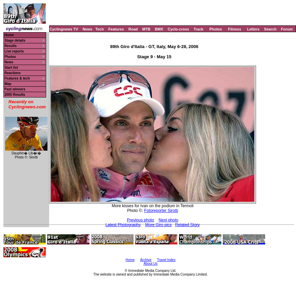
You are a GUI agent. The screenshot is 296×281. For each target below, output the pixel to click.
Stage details (14, 40)
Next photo (168, 220)
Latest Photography (123, 224)
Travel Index (166, 260)
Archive (145, 260)
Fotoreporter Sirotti (161, 210)
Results (10, 46)
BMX (159, 29)
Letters (253, 29)
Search (270, 29)
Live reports (14, 51)
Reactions (12, 73)
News (88, 29)
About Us (150, 263)
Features (116, 29)
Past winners (14, 89)
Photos (215, 29)
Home (9, 35)
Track (198, 29)
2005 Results (14, 94)
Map (7, 84)
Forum (287, 29)
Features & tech (17, 78)
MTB (146, 29)
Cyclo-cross (178, 29)
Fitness (234, 29)
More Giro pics (158, 224)
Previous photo (140, 220)
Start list (11, 67)
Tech (99, 29)
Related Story (187, 224)
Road (133, 29)
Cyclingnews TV (64, 29)
